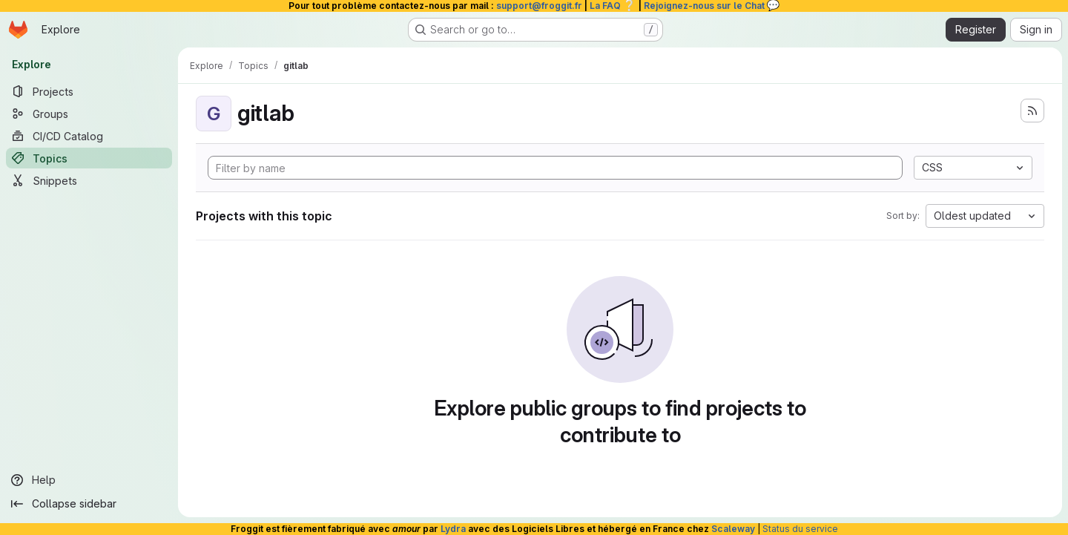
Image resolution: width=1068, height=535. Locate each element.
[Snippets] (89, 180)
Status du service (800, 528)
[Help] (89, 480)
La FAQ (613, 5)
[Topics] (89, 158)
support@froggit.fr (539, 5)
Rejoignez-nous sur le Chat (712, 5)
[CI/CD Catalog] (89, 135)
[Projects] (89, 91)
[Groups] (89, 113)
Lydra (453, 528)
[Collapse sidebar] (89, 503)
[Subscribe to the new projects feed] (1032, 110)
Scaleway (733, 528)
